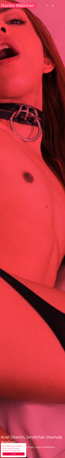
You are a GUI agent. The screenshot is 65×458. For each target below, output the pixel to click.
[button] (47, 5)
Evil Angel (29, 447)
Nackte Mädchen (17, 5)
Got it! (13, 454)
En (62, 3)
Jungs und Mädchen (45, 447)
